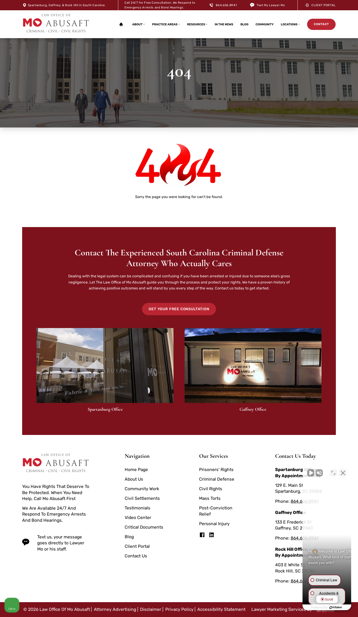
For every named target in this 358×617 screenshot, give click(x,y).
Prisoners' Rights (216, 469)
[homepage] (56, 24)
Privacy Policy (179, 609)
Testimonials (137, 508)
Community (264, 24)
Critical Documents (144, 527)
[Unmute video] (277, 471)
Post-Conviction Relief (215, 510)
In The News (224, 24)
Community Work (142, 488)
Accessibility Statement (221, 609)
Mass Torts (210, 498)
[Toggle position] (333, 471)
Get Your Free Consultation (179, 309)
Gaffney (55, 5)
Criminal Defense (216, 479)
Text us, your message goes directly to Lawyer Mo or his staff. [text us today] (53, 543)
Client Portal (320, 5)
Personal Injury (214, 523)
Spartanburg (37, 5)
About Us (134, 479)
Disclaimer (150, 609)
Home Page (136, 469)
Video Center (138, 517)
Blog (244, 24)
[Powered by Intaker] (319, 607)
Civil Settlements (142, 498)
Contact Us (136, 556)
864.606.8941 (226, 5)
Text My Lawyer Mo (271, 5)
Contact (321, 24)
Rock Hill (71, 5)
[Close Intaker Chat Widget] (343, 471)
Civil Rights (210, 488)
